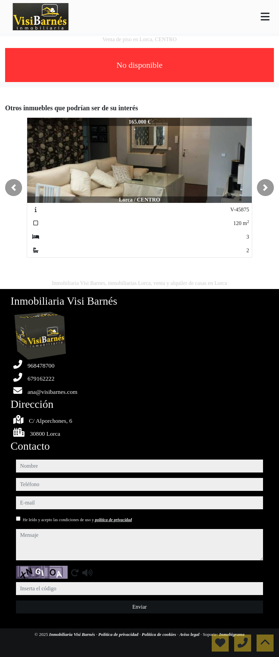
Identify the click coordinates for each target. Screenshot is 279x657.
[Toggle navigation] (265, 16)
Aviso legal (189, 634)
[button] (13, 187)
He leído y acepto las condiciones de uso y (77, 519)
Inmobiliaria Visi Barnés (72, 634)
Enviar (139, 607)
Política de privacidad (118, 634)
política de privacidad (113, 519)
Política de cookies (159, 634)
